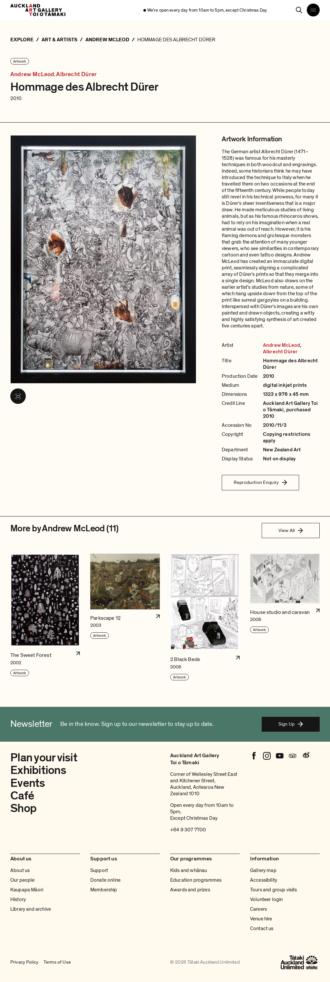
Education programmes (195, 880)
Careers (258, 909)
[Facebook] (254, 756)
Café (22, 796)
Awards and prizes (190, 889)
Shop (23, 808)
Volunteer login (266, 899)
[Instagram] (267, 756)
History (18, 899)
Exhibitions (38, 770)
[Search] (299, 10)
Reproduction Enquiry (260, 482)
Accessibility (263, 880)
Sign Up (290, 724)
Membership (103, 889)
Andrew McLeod (32, 74)
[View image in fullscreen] (18, 396)
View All (290, 530)
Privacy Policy (24, 962)
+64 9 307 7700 (188, 829)
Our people (22, 880)
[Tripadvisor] (292, 756)
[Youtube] (280, 756)
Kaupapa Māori (26, 889)
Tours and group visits (273, 889)
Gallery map (263, 870)
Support (99, 870)
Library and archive (30, 909)
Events (27, 783)
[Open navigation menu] (313, 10)
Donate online (105, 880)
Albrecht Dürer (76, 74)
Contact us (262, 928)
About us (20, 870)
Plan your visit (43, 758)
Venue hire (261, 918)
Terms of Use (57, 962)
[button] (45, 617)
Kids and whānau (188, 870)
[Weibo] (305, 756)
